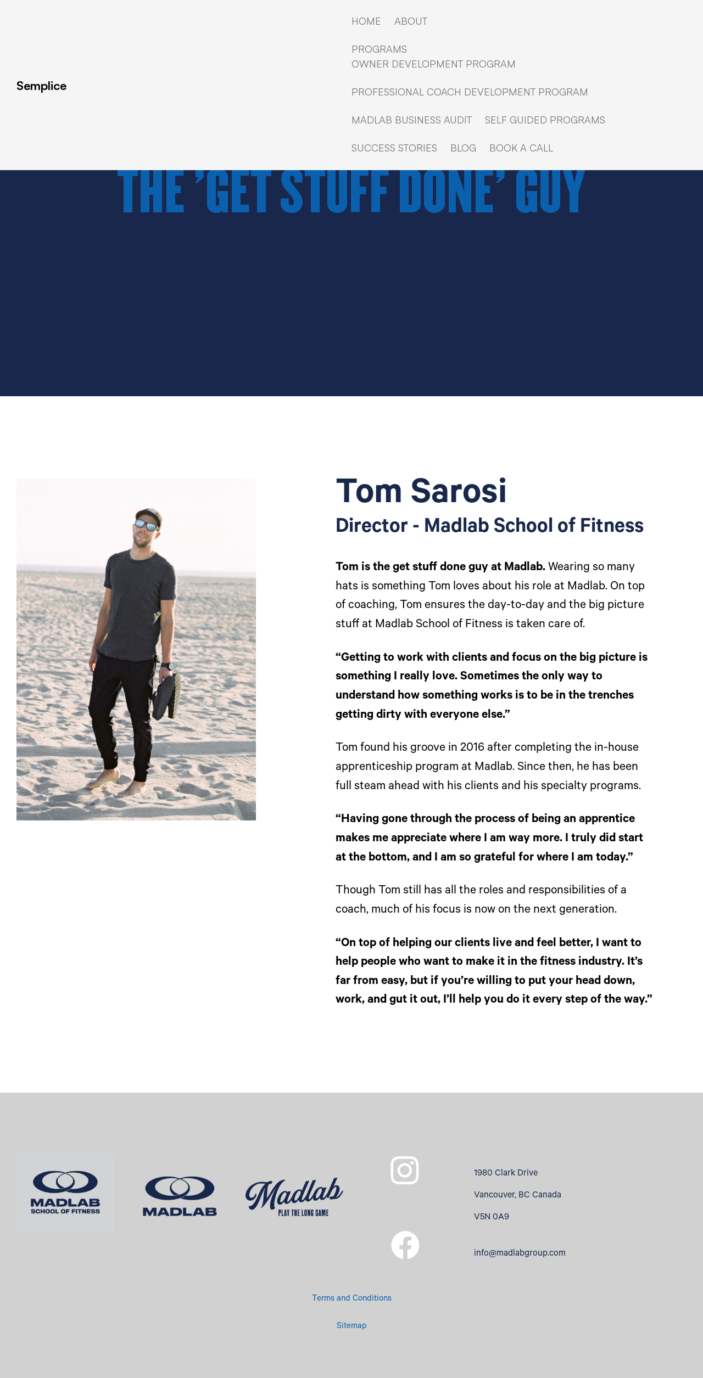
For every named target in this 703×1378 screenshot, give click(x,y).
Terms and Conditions (352, 1299)
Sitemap (352, 1326)
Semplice (41, 85)
